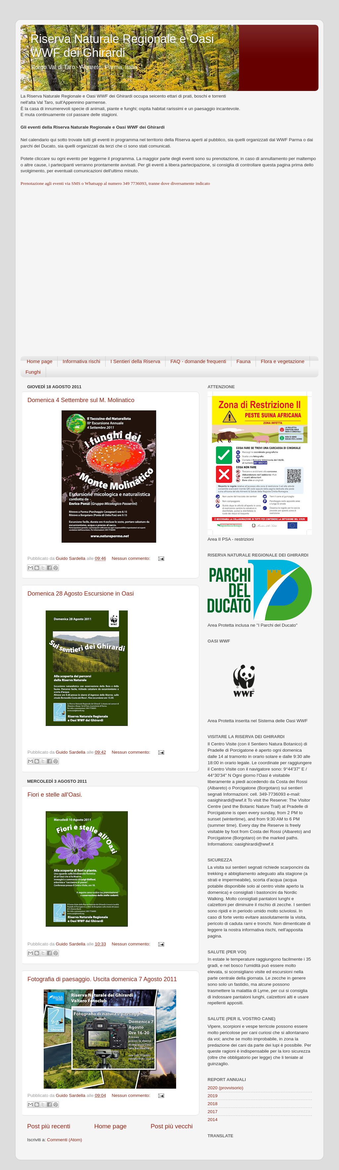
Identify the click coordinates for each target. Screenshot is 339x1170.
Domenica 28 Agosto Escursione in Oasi (80, 593)
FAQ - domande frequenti (198, 361)
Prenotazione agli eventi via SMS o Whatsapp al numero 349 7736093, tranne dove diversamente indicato (115, 183)
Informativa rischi (81, 361)
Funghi (33, 372)
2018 (213, 1103)
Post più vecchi (172, 1126)
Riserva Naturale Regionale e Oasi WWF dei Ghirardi (122, 46)
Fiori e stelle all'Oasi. (54, 794)
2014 (213, 1119)
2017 (213, 1111)
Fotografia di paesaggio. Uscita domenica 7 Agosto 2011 (102, 979)
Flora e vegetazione (283, 361)
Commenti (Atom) (64, 1139)
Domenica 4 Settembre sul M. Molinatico (80, 400)
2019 (213, 1095)
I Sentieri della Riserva (135, 361)
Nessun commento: (131, 558)
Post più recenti (48, 1126)
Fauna (243, 361)
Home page (40, 361)
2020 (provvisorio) (225, 1087)
